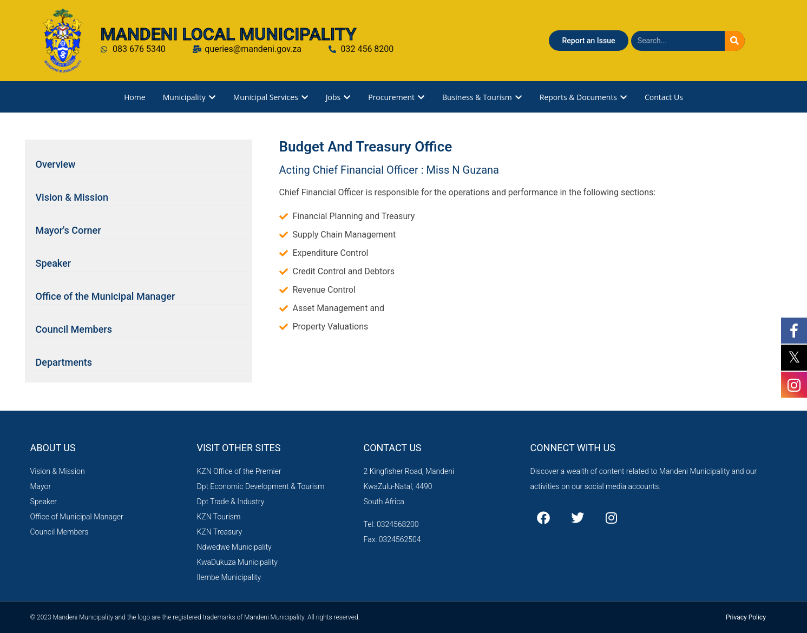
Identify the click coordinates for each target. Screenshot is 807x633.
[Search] (735, 41)
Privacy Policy (746, 617)
